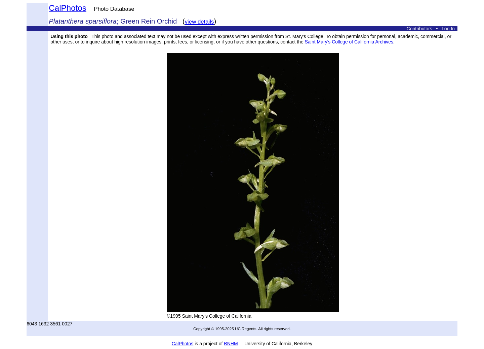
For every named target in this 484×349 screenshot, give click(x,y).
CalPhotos (67, 7)
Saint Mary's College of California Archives (349, 41)
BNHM (231, 343)
